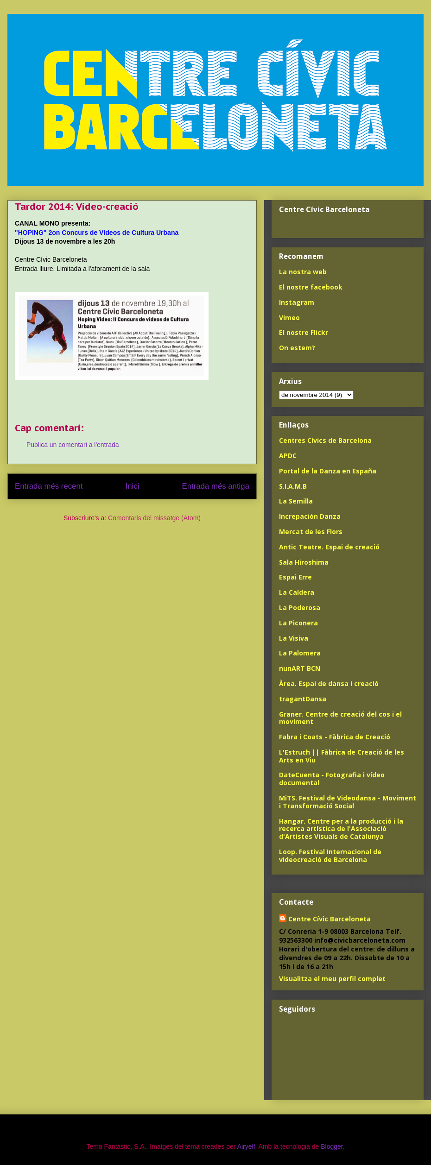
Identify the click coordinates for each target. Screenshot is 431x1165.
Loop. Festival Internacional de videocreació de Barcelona (330, 855)
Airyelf (246, 1146)
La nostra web (303, 271)
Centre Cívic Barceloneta (329, 918)
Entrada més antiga (215, 486)
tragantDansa (302, 698)
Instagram (296, 302)
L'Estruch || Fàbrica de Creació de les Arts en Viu (341, 756)
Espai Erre (295, 577)
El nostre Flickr (303, 332)
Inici (132, 486)
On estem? (297, 347)
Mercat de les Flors (310, 531)
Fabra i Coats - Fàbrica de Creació (334, 736)
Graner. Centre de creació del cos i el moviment (340, 718)
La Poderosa (299, 607)
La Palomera (300, 653)
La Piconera (298, 622)
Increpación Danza (310, 516)
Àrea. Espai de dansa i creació (329, 683)
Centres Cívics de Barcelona (325, 440)
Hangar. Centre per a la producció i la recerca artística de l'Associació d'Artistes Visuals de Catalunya (341, 829)
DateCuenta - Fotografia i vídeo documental (332, 778)
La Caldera (296, 592)
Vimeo (289, 317)
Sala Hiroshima (304, 562)
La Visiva (293, 638)
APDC (288, 455)
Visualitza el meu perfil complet (332, 978)
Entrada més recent (48, 486)
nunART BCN (299, 668)
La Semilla (296, 501)
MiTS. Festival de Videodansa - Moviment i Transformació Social (347, 801)
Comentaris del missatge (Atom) (154, 518)
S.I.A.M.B (293, 486)
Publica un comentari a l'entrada (72, 444)
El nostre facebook (310, 287)
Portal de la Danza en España (327, 470)
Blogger (331, 1146)
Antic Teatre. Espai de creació (329, 546)
